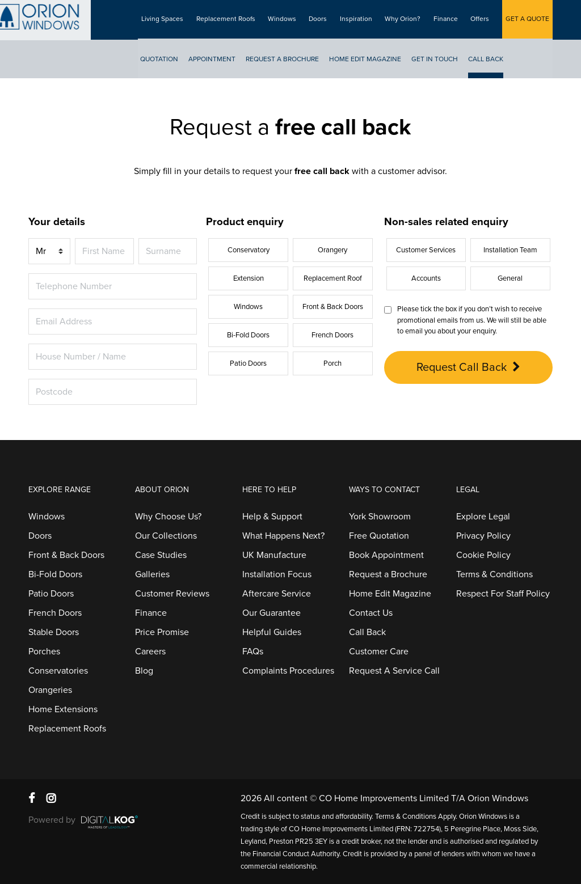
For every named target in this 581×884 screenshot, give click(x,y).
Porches (44, 651)
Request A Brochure (291, 60)
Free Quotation (379, 536)
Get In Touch (443, 60)
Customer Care (379, 651)
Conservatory (249, 250)
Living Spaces (171, 20)
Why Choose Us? (168, 516)
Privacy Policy (483, 536)
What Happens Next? (283, 536)
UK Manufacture (274, 555)
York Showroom (380, 516)
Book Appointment (386, 555)
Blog (144, 670)
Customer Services (426, 250)
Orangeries (50, 690)
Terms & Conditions (494, 574)
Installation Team (510, 250)
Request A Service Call (394, 670)
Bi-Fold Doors (248, 335)
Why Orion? (406, 20)
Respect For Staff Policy (503, 593)
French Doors (332, 335)
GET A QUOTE (527, 20)
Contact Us (371, 613)
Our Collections (166, 536)
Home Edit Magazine (374, 60)
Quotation (168, 60)
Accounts (426, 278)
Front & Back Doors (332, 306)
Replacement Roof (333, 278)
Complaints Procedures (288, 670)
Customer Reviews (172, 593)
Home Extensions (63, 709)
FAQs (252, 651)
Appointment (221, 60)
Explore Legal (483, 516)
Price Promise (162, 632)
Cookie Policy (483, 555)
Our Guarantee (271, 613)
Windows (289, 20)
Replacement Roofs (233, 20)
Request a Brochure (388, 574)
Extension (248, 278)
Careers (150, 651)
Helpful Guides (271, 632)
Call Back (494, 60)
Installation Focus (276, 574)
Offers (481, 20)
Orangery (332, 250)
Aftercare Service (276, 593)
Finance (448, 20)
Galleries (152, 574)
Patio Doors (248, 363)
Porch (332, 363)
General (510, 278)
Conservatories (58, 670)
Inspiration (360, 20)
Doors (324, 20)
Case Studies (161, 555)
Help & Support (272, 516)
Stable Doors (53, 632)
